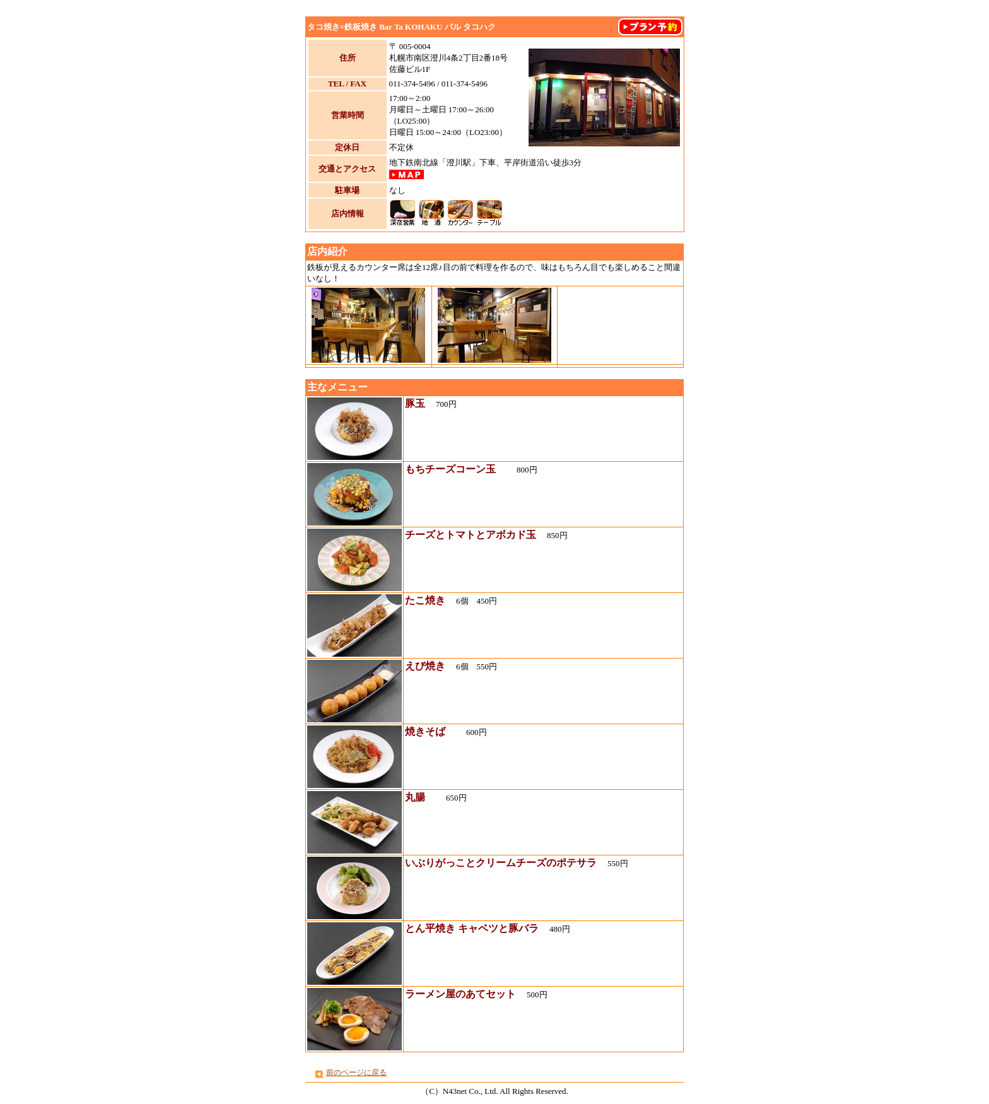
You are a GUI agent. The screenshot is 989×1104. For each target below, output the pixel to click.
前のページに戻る (356, 1072)
